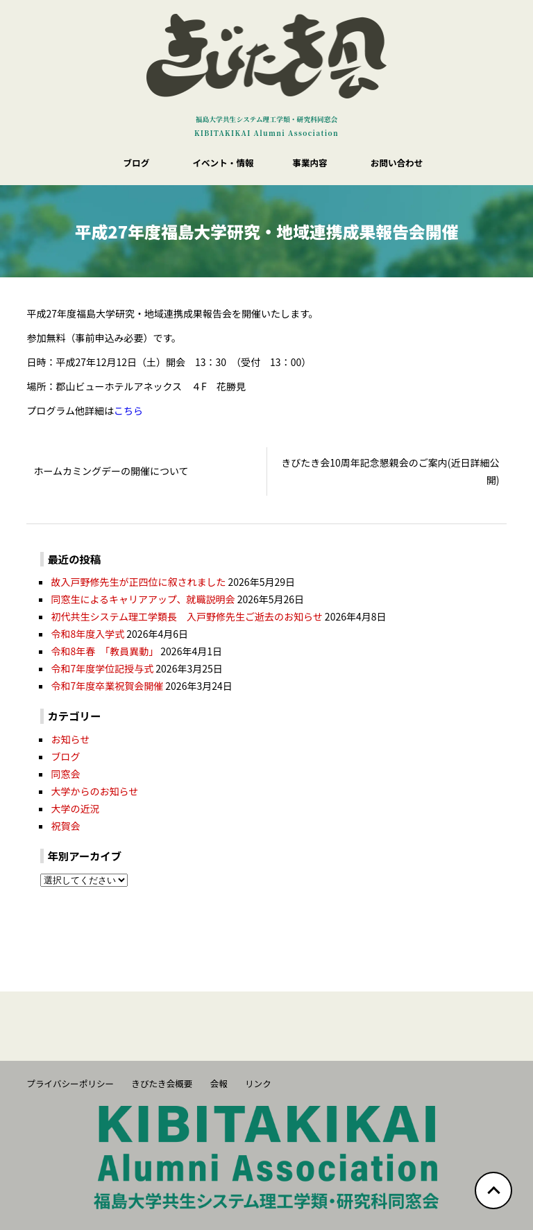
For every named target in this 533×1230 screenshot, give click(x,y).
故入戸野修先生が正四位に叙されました (138, 582)
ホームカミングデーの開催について (110, 471)
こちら (128, 410)
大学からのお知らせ (94, 791)
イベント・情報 (222, 162)
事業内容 (309, 162)
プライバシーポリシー (70, 1083)
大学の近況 (75, 808)
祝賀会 (65, 826)
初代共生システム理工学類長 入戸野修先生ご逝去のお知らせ (186, 616)
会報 (219, 1083)
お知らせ (70, 739)
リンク (258, 1083)
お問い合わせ (397, 162)
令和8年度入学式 (87, 634)
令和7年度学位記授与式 (102, 668)
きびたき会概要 (161, 1083)
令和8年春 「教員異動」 (104, 651)
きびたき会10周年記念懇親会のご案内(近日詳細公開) (390, 471)
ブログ (137, 162)
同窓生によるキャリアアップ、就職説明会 (143, 599)
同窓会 (65, 774)
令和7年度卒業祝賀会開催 (107, 686)
